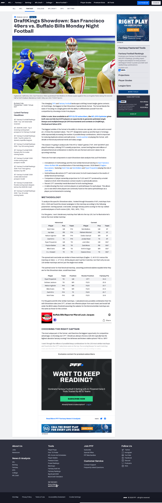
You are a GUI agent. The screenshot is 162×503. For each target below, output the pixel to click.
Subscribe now (76, 399)
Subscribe (87, 450)
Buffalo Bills (54, 165)
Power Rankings (53, 463)
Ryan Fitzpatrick (91, 168)
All (14, 8)
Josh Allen (48, 170)
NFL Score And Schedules (57, 455)
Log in (88, 404)
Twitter (127, 450)
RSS (126, 466)
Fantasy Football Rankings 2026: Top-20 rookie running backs (24, 193)
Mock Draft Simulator (55, 477)
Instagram (128, 452)
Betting (70, 8)
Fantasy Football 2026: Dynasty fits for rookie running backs (23, 152)
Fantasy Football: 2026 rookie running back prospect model (23, 160)
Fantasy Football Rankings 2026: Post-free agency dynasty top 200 (24, 169)
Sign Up (33, 17)
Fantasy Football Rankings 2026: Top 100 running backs (24, 145)
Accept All (144, 484)
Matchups (51, 466)
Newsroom (16, 452)
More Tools (133, 92)
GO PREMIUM (143, 3)
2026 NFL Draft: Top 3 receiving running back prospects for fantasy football (24, 130)
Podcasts (128, 463)
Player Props (52, 450)
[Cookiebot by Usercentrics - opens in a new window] (14, 498)
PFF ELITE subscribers (78, 116)
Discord (127, 460)
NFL (20, 8)
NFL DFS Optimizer (99, 116)
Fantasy (30, 8)
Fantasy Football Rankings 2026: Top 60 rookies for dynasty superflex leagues (24, 138)
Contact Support (90, 465)
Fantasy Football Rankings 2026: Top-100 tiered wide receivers (24, 122)
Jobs (14, 450)
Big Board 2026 (53, 474)
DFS (62, 8)
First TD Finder (53, 452)
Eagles (103, 165)
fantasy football (65, 103)
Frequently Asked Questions (94, 467)
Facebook (128, 458)
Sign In (156, 3)
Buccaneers (49, 168)
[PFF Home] (3, 3)
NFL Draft (52, 8)
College (40, 8)
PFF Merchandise (90, 455)
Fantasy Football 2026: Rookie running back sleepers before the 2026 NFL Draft (24, 185)
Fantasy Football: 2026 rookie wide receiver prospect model (23, 177)
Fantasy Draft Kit (54, 468)
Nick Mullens (77, 168)
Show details (33, 499)
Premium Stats (53, 460)
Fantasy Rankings (54, 471)
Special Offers (89, 452)
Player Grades (53, 458)
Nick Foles (66, 168)
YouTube (128, 455)
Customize (144, 491)
